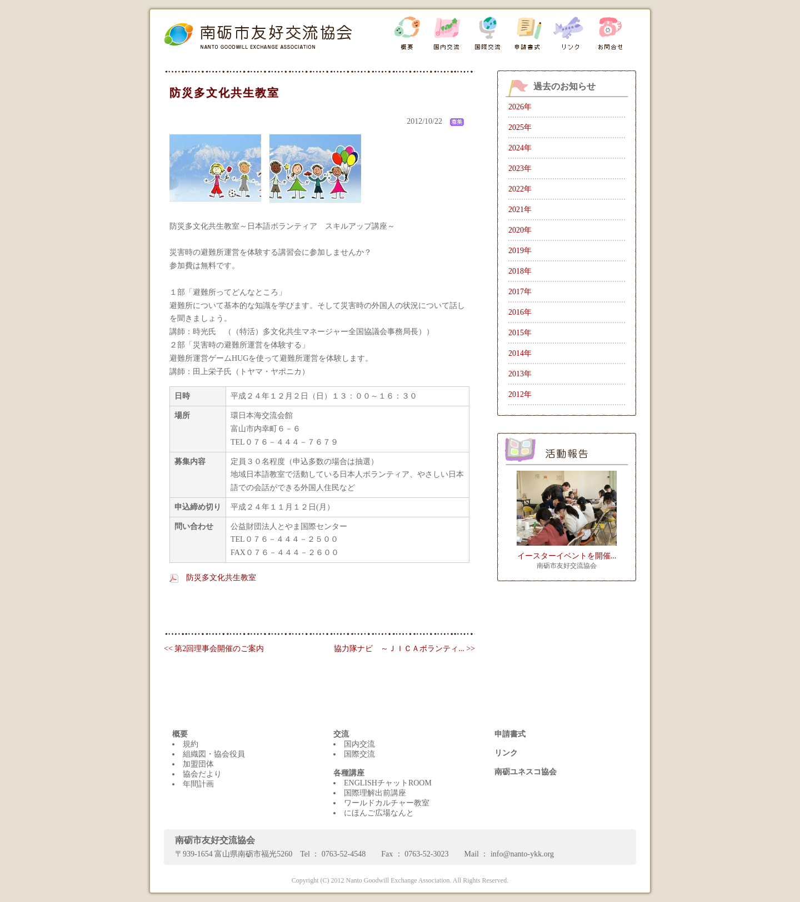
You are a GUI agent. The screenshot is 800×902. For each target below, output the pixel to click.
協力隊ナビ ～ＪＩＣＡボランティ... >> (404, 648)
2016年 (520, 312)
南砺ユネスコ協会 (525, 772)
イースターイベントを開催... (567, 556)
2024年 (520, 148)
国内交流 (359, 744)
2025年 (520, 127)
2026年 (520, 107)
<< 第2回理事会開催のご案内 (214, 648)
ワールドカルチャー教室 (386, 803)
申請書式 (510, 734)
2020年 (520, 230)
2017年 (520, 292)
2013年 (520, 374)
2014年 (520, 353)
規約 (190, 744)
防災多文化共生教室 (221, 577)
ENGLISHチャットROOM (388, 783)
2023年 (520, 168)
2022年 (520, 189)
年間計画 (198, 784)
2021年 (520, 209)
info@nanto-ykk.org (522, 854)
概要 (180, 734)
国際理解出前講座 (375, 793)
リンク (506, 753)
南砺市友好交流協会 (567, 566)
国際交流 (359, 754)
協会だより (202, 774)
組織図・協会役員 (214, 754)
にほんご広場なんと (379, 813)
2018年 (520, 271)
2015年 (520, 333)
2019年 (520, 250)
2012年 (520, 394)
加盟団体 (198, 764)
